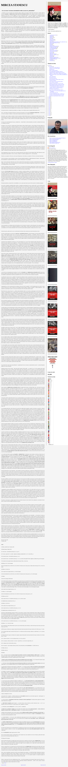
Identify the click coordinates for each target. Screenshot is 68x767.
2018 (49, 107)
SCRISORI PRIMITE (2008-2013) (55, 58)
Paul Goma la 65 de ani (52, 77)
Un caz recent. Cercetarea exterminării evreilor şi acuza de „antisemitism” (18, 10)
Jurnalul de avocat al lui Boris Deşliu (54, 68)
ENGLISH (51, 43)
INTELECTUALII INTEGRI (54, 46)
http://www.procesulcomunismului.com (55, 138)
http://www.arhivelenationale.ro (54, 139)
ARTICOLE (51, 37)
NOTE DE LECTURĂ (53, 51)
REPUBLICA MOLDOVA (53, 57)
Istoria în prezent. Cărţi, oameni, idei (54, 67)
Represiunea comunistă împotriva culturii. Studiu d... (56, 95)
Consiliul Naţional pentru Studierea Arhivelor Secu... (56, 85)
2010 (49, 98)
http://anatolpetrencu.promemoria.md (55, 142)
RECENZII (51, 56)
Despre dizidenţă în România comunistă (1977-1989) (56, 84)
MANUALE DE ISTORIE (53, 50)
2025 (49, 114)
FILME (51, 44)
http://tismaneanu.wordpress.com (54, 143)
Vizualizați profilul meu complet (52, 162)
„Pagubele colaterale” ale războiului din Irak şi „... (56, 87)
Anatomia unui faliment (52, 80)
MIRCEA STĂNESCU (52, 147)
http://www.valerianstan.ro (53, 141)
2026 (49, 115)
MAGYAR (51, 49)
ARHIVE (51, 36)
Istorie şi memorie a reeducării (53, 82)
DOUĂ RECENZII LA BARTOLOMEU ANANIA (56, 79)
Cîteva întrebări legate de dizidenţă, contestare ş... (56, 71)
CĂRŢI (51, 38)
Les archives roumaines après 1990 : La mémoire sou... (57, 93)
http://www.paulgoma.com (53, 140)
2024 (49, 113)
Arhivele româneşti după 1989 (53, 92)
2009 (49, 97)
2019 (49, 108)
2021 (49, 110)
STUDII (51, 59)
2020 (49, 109)
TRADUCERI (52, 60)
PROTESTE (51, 55)
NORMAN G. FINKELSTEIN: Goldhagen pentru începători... (58, 73)
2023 (49, 112)
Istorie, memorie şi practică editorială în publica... (56, 81)
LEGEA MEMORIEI (53, 48)
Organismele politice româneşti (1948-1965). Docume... (57, 72)
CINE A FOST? (52, 39)
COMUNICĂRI (52, 40)
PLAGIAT (51, 52)
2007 (49, 65)
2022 (49, 111)
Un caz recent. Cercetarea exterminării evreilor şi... (56, 89)
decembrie (51, 66)
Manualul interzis (51, 69)
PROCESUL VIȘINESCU (53, 54)
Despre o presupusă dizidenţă (53, 70)
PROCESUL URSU (52, 53)
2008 (49, 96)
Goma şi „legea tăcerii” (52, 76)
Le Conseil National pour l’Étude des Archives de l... (56, 86)
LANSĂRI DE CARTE (53, 47)
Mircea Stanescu (14, 5)
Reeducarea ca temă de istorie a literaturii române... (56, 83)
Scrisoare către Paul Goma (53, 78)
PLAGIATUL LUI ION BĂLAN (53, 88)
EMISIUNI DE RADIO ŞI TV (54, 42)
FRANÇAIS (51, 45)
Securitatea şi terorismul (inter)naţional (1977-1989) (56, 94)
